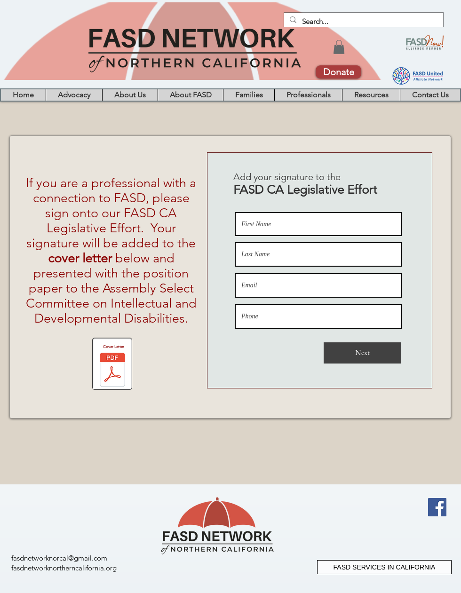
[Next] (362, 353)
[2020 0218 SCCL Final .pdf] (112, 371)
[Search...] (362, 21)
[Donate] (338, 72)
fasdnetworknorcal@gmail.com (59, 557)
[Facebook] (437, 507)
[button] (339, 47)
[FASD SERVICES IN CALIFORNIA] (384, 567)
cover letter (80, 258)
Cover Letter (113, 347)
